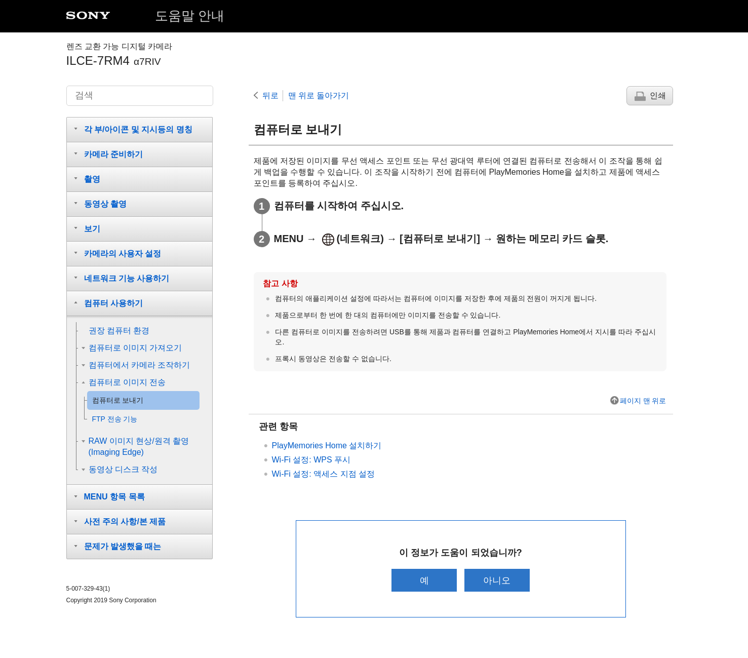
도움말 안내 (189, 15)
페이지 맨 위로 (643, 401)
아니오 (496, 580)
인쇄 (658, 95)
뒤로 (270, 95)
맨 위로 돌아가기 (318, 95)
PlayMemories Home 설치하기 (327, 445)
